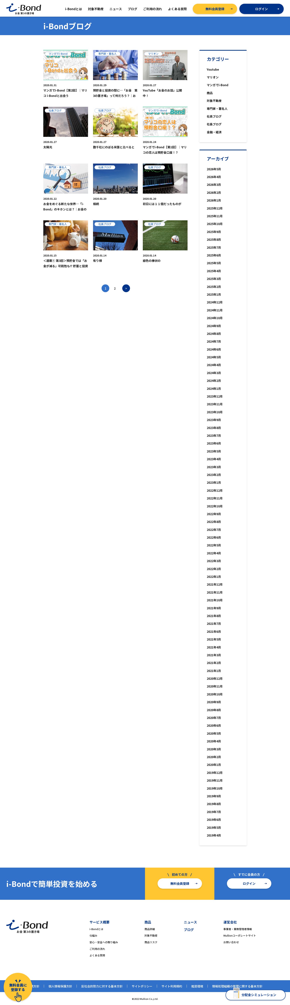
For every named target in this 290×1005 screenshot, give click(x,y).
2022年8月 (214, 521)
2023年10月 (215, 412)
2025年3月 (214, 278)
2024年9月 (214, 326)
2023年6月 (214, 443)
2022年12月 (215, 490)
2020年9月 (214, 702)
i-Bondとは (96, 929)
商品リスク (150, 942)
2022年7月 (214, 529)
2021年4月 (214, 647)
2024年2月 (214, 380)
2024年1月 (214, 388)
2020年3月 (214, 749)
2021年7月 (214, 623)
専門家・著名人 (217, 108)
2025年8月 (214, 239)
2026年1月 (214, 200)
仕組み (93, 935)
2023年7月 (214, 435)
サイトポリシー (142, 986)
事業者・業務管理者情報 (237, 929)
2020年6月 (214, 725)
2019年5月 (214, 827)
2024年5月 (214, 357)
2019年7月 (214, 812)
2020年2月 (214, 757)
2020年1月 (214, 764)
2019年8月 (214, 804)
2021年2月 (214, 663)
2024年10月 (215, 318)
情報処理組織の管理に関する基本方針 (237, 986)
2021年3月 (214, 655)
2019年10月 (215, 788)
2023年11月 (215, 404)
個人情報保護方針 (60, 986)
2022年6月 (214, 537)
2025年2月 (214, 286)
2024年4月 (214, 365)
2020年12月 (215, 678)
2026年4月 (214, 177)
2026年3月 (214, 184)
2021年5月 (214, 639)
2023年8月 (214, 427)
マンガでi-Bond (217, 85)
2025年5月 (214, 263)
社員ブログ (214, 116)
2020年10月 (215, 694)
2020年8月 (214, 710)
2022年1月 (214, 576)
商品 (210, 93)
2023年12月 (215, 396)
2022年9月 (214, 514)
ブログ (189, 929)
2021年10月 (215, 600)
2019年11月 (215, 780)
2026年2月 (214, 192)
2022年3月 (214, 561)
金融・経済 (214, 132)
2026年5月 (214, 169)
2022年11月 (215, 498)
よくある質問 (97, 955)
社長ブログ (214, 124)
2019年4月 (214, 835)
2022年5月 (214, 545)
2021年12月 (215, 584)
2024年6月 (214, 349)
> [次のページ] (126, 288)
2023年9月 (214, 420)
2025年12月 (215, 208)
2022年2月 (214, 569)
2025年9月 (214, 231)
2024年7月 (214, 341)
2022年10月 (215, 506)
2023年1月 (214, 482)
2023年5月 (214, 451)
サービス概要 (99, 922)
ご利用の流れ (97, 949)
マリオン (213, 77)
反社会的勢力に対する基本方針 (102, 986)
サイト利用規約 (171, 986)
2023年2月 (214, 474)
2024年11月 (215, 310)
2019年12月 (215, 772)
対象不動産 (214, 100)
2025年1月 (214, 294)
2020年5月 (214, 733)
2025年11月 (215, 216)
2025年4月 (214, 271)
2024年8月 (214, 333)
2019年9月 (214, 796)
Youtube (213, 69)
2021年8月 (214, 616)
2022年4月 (214, 553)
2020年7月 (214, 717)
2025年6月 (214, 255)
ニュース (190, 922)
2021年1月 (214, 670)
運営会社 (230, 922)
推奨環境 (197, 986)
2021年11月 (215, 592)
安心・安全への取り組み (104, 942)
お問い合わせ (231, 942)
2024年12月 (215, 302)
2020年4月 (214, 741)
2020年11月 (215, 686)
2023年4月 (214, 459)
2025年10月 (215, 224)
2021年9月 (214, 608)
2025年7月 (214, 247)
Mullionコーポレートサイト (239, 935)
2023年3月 (214, 467)
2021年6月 (214, 631)
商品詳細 (149, 929)
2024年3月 (214, 373)
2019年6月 (214, 819)
